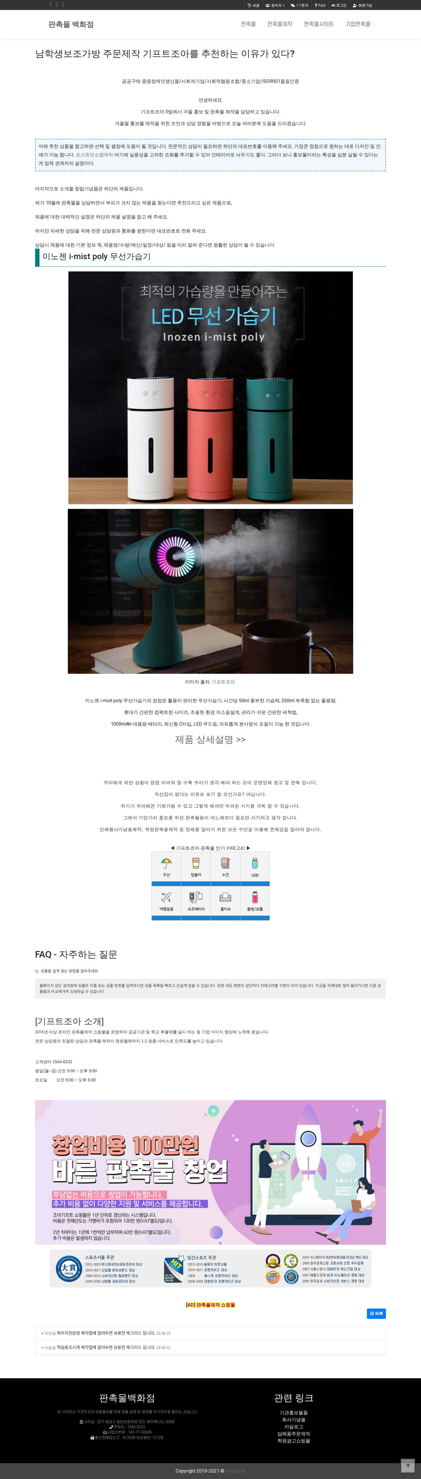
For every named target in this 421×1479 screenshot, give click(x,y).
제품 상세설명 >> (210, 739)
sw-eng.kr (235, 1471)
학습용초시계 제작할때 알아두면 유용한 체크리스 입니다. (106, 1347)
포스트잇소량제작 (94, 155)
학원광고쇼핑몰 (293, 1441)
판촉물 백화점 (71, 24)
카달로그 (293, 1427)
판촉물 (248, 24)
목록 (376, 1313)
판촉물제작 (280, 24)
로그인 (339, 5)
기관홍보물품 (294, 1412)
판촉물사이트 (319, 24)
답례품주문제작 (293, 1434)
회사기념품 (294, 1419)
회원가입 (362, 5)
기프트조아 (223, 682)
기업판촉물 (358, 24)
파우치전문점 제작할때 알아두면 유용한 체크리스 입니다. (106, 1333)
